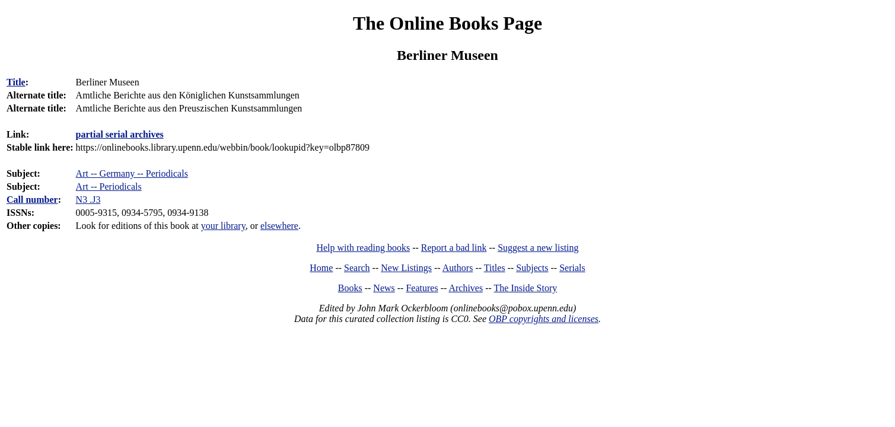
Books (350, 288)
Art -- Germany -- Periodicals (132, 173)
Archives (465, 288)
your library (223, 226)
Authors (457, 268)
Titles (494, 268)
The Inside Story (526, 288)
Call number (32, 200)
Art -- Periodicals (109, 186)
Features (422, 288)
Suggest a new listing (538, 248)
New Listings (406, 268)
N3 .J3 (88, 200)
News (383, 288)
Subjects (532, 268)
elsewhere (279, 226)
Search (357, 268)
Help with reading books (363, 248)
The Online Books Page (447, 23)
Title (16, 82)
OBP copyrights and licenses (543, 319)
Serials (572, 268)
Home (321, 268)
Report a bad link (454, 248)
